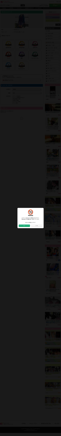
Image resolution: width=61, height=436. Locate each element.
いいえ (36, 225)
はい (24, 225)
